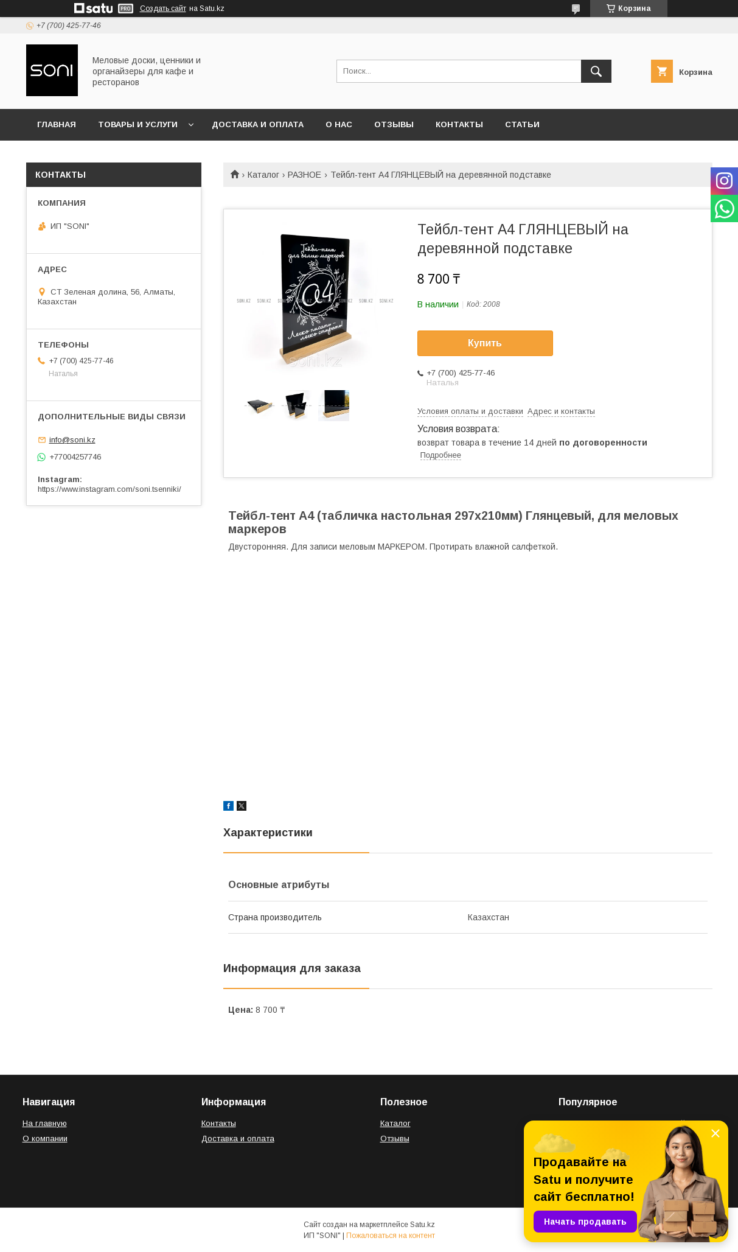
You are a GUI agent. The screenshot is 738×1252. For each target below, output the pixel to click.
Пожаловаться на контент (390, 1235)
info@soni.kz (72, 439)
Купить (485, 343)
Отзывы (394, 124)
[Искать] (596, 71)
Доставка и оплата (258, 124)
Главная (56, 124)
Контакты (459, 124)
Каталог (263, 175)
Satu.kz (422, 1224)
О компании (45, 1138)
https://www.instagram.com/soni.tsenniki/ (109, 489)
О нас (338, 124)
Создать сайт (163, 8)
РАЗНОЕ (304, 175)
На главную (45, 1123)
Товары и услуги (138, 124)
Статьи (522, 124)
